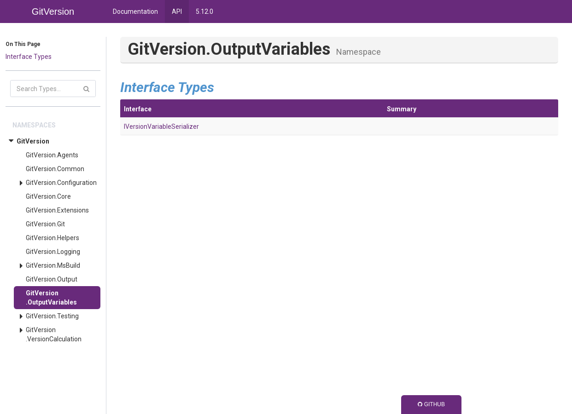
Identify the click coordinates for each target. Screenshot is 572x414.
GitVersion (33, 141)
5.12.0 (204, 11)
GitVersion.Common (55, 168)
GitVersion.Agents (52, 155)
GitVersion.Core (48, 196)
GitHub (431, 404)
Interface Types (29, 56)
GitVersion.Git (45, 224)
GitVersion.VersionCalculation (54, 334)
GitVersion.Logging (53, 251)
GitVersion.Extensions (57, 210)
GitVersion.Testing (52, 316)
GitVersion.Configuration (61, 182)
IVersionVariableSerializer (161, 126)
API (177, 11)
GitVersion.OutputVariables (51, 297)
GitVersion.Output (51, 279)
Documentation (135, 11)
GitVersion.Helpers (52, 238)
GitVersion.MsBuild (53, 265)
